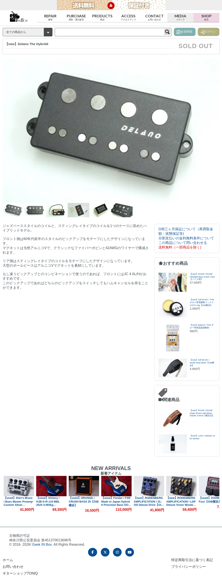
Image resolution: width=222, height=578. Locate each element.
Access (128, 17)
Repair (50, 17)
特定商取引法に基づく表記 (192, 560)
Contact (154, 17)
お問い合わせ (13, 566)
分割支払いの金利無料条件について (186, 238)
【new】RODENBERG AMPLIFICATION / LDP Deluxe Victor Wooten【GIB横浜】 (181, 503)
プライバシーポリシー (188, 566)
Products (102, 17)
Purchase (76, 17)
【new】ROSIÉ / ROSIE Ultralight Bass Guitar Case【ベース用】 (202, 276)
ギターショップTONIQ (20, 573)
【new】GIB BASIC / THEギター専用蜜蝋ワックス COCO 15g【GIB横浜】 (202, 302)
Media (180, 17)
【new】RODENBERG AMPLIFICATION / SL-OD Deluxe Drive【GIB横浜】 (148, 503)
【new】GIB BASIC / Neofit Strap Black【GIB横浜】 (202, 363)
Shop (206, 17)
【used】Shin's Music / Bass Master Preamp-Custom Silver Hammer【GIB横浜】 (18, 503)
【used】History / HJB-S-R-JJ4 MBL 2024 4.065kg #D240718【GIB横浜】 (50, 503)
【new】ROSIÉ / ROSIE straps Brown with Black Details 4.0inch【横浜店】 (202, 413)
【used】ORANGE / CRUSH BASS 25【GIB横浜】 (84, 501)
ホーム (8, 560)
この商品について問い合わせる (182, 243)
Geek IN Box (42, 544)
